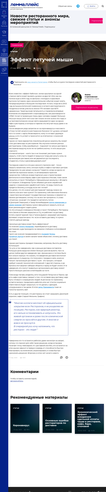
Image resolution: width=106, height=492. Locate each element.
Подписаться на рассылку (87, 108)
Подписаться (94, 21)
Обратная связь (65, 6)
